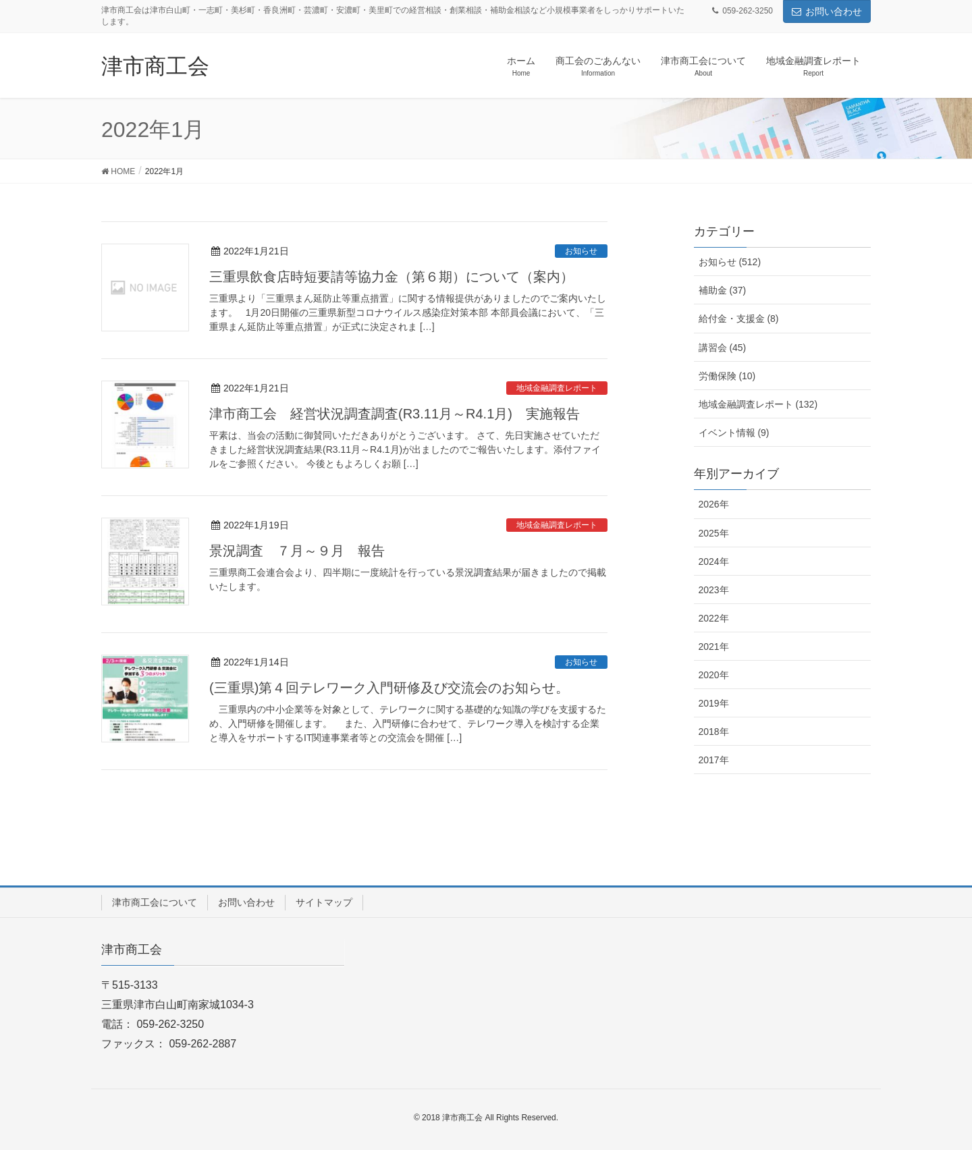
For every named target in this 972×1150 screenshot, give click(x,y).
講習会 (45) (723, 347)
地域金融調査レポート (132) (758, 404)
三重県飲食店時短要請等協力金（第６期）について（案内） (391, 276)
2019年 (714, 703)
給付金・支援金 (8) (739, 318)
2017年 (714, 760)
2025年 (714, 533)
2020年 (714, 674)
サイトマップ (324, 902)
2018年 (714, 731)
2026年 (714, 504)
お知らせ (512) (730, 261)
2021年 (714, 646)
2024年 (714, 561)
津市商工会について (154, 902)
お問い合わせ (827, 11)
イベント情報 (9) (734, 432)
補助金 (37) (723, 290)
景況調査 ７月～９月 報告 (297, 550)
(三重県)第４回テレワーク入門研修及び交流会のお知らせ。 (389, 687)
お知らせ (581, 251)
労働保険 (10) (727, 376)
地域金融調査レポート (556, 388)
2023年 (714, 589)
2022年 (714, 618)
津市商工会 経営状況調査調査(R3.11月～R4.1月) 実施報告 (394, 413)
